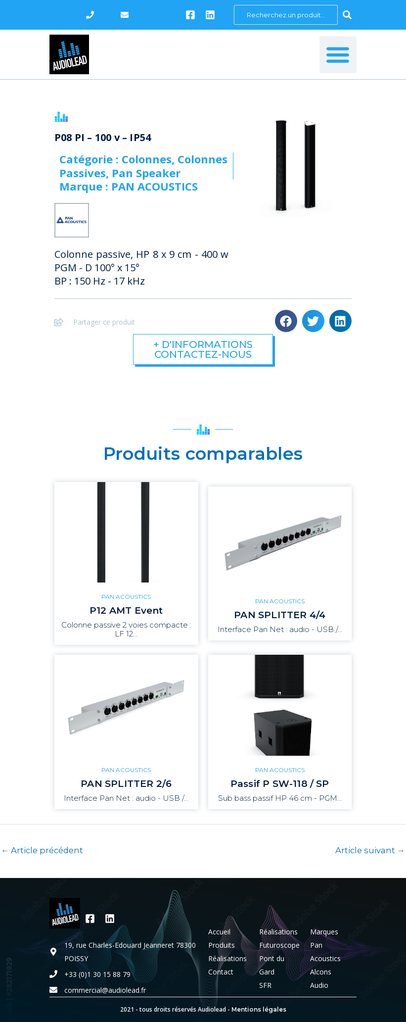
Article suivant (370, 850)
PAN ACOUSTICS (126, 596)
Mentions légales (258, 1009)
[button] (338, 54)
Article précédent (42, 850)
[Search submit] (347, 14)
